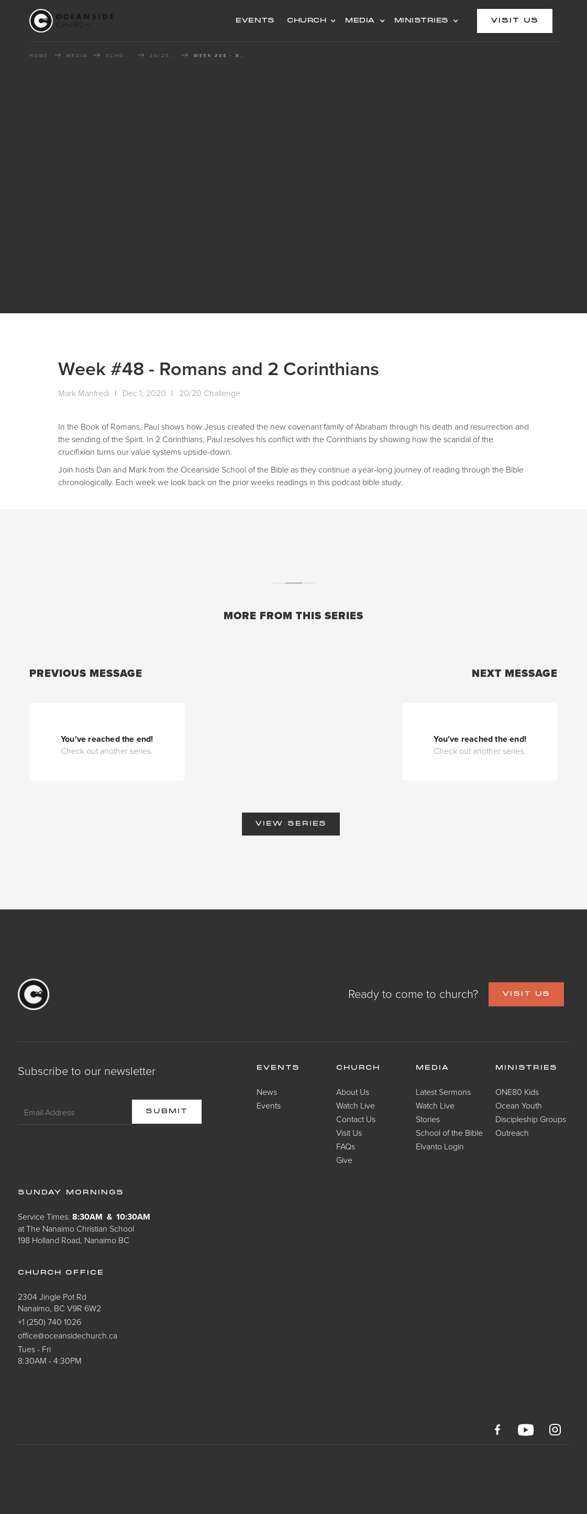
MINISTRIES (421, 21)
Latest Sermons (443, 1092)
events (255, 21)
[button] (310, 21)
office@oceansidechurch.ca (67, 1335)
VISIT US (526, 994)
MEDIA (360, 21)
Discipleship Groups (530, 1119)
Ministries (526, 1068)
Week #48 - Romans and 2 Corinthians (220, 55)
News (267, 1092)
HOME (39, 55)
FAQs (345, 1146)
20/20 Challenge (163, 55)
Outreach (512, 1132)
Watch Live (355, 1105)
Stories (428, 1119)
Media (433, 1068)
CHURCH (306, 21)
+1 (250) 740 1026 (49, 1322)
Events (269, 1105)
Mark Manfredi (83, 393)
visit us (515, 21)
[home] (113, 20)
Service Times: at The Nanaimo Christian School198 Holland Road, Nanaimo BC (84, 1228)
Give (344, 1160)
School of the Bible (119, 55)
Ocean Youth (518, 1105)
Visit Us (349, 1132)
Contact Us (355, 1119)
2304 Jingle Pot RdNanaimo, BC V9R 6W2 (59, 1302)
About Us (352, 1092)
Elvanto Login (440, 1146)
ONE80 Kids (517, 1092)
